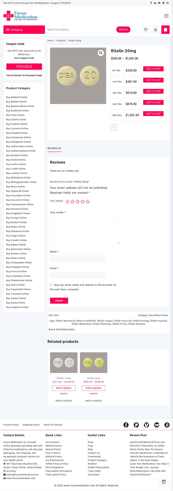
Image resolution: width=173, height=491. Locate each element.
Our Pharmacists (55, 460)
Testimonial (94, 457)
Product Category (97, 460)
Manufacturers (54, 446)
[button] (101, 53)
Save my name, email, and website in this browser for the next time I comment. (83, 287)
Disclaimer (94, 475)
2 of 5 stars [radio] (72, 202)
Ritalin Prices (119, 324)
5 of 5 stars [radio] (88, 202)
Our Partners (52, 442)
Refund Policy (53, 450)
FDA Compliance (55, 468)
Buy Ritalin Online (158, 315)
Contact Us (94, 453)
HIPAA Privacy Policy (57, 464)
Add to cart (153, 68)
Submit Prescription (98, 468)
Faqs (90, 446)
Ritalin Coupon (105, 321)
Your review (57, 212)
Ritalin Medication (82, 324)
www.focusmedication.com (79, 486)
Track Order (94, 471)
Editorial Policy (54, 457)
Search (123, 29)
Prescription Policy (56, 475)
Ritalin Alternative (65, 321)
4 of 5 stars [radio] (83, 202)
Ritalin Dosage (141, 321)
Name (54, 251)
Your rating (57, 201)
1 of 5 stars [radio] (67, 202)
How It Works (53, 453)
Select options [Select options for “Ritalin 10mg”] (64, 388)
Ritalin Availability (86, 321)
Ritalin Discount (123, 321)
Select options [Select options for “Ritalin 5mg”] (94, 388)
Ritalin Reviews (136, 324)
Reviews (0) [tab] (54, 148)
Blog (90, 450)
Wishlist (92, 464)
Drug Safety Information (59, 471)
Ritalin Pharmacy (102, 324)
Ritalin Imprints (158, 321)
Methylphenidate (65, 329)
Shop (90, 442)
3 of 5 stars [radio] (77, 202)
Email (54, 268)
